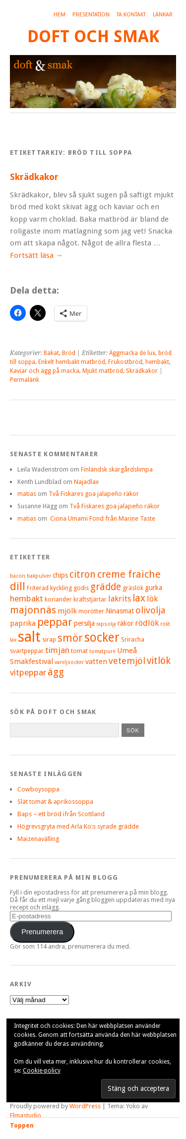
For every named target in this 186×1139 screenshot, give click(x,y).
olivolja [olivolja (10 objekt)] (150, 610)
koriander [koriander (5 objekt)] (58, 599)
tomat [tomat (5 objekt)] (79, 651)
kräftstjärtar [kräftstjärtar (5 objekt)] (90, 599)
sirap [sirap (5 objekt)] (49, 639)
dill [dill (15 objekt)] (17, 586)
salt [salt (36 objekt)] (29, 636)
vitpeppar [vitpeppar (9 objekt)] (28, 672)
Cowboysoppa (38, 789)
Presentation (91, 14)
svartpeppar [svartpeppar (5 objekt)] (27, 651)
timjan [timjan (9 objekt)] (57, 650)
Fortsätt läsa (36, 255)
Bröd (68, 353)
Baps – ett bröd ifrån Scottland (61, 814)
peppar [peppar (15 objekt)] (54, 622)
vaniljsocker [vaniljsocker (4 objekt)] (69, 662)
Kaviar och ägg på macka (44, 370)
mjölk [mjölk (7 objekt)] (67, 610)
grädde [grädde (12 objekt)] (105, 587)
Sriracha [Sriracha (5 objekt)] (132, 639)
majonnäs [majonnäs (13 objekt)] (33, 610)
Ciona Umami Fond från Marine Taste (102, 518)
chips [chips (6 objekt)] (60, 575)
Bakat (51, 353)
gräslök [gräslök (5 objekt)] (133, 588)
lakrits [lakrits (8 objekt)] (119, 598)
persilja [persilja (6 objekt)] (84, 623)
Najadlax (86, 481)
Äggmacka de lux (132, 353)
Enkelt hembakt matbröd (71, 362)
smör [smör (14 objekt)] (70, 638)
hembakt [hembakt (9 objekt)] (26, 598)
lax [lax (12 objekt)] (138, 598)
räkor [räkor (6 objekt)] (125, 623)
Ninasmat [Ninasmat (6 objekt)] (120, 611)
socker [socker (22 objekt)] (102, 637)
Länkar (163, 14)
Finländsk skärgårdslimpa (117, 469)
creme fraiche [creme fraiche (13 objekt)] (129, 574)
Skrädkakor (34, 177)
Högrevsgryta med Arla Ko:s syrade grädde (78, 826)
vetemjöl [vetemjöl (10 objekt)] (127, 661)
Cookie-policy (42, 1070)
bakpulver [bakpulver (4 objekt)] (39, 576)
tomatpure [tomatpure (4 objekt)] (102, 651)
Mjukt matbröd (102, 370)
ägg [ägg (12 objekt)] (56, 672)
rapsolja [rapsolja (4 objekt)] (106, 624)
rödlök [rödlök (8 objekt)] (147, 623)
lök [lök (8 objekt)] (152, 598)
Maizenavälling (38, 838)
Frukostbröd (125, 362)
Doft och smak (93, 36)
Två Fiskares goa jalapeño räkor (94, 493)
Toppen (22, 1125)
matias (26, 493)
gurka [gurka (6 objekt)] (153, 588)
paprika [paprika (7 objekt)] (23, 623)
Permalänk (24, 379)
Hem (59, 14)
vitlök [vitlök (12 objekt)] (159, 660)
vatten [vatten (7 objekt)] (96, 661)
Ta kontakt (131, 14)
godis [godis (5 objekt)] (81, 588)
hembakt (157, 362)
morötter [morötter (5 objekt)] (91, 611)
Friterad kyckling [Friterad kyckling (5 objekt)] (49, 588)
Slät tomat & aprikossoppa (55, 801)
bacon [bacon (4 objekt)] (17, 576)
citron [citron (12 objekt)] (82, 574)
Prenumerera (42, 932)
